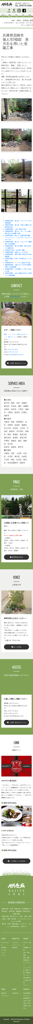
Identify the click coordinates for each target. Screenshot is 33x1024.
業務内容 (14, 947)
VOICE (23, 15)
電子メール (11, 337)
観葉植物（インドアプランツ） (27, 962)
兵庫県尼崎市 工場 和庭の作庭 (15, 229)
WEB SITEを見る (9, 803)
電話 (5, 334)
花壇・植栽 (26, 957)
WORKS (10, 15)
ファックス (11, 334)
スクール (25, 985)
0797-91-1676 (13, 349)
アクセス (3, 950)
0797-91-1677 (13, 352)
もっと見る (16, 647)
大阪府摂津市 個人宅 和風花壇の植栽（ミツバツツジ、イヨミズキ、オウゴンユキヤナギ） (18, 237)
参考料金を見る (16, 557)
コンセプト (15, 942)
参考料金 (3, 947)
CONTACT (30, 15)
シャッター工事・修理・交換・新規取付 (27, 970)
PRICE (16, 15)
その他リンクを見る (16, 861)
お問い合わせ (15, 296)
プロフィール (16, 945)
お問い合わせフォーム (16, 363)
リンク (3, 952)
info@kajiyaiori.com (16, 354)
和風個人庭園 (28, 20)
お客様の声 (15, 993)
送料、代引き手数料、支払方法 (27, 1006)
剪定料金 (3, 993)
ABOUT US (3, 15)
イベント (3, 955)
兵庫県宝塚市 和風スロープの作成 (16, 252)
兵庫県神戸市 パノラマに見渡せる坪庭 (17, 263)
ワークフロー (5, 995)
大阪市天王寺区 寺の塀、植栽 (15, 250)
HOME (13, 20)
